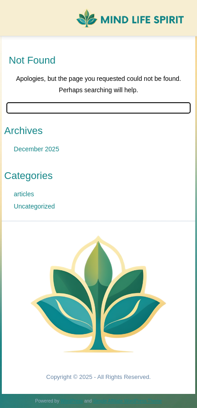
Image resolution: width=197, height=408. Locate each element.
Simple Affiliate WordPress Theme (127, 400)
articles (24, 194)
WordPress (72, 400)
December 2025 (36, 149)
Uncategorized (34, 206)
